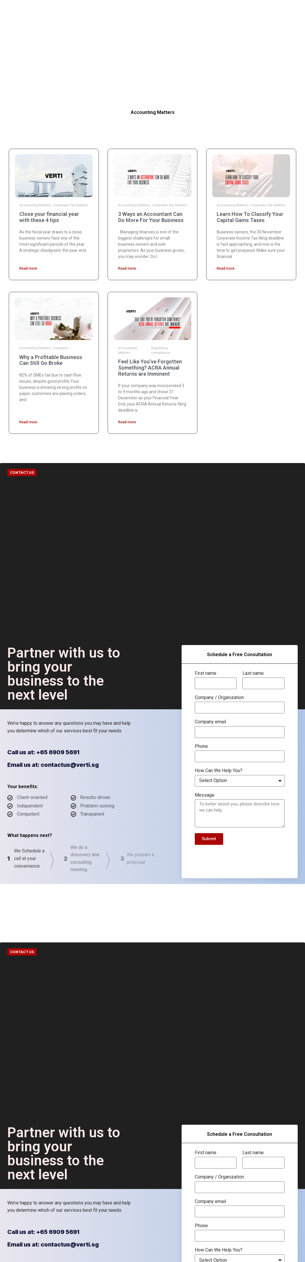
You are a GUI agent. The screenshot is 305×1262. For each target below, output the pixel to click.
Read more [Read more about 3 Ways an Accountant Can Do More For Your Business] (127, 268)
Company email (210, 721)
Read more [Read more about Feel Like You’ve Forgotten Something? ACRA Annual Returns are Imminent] (127, 422)
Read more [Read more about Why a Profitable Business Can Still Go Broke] (28, 422)
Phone (201, 746)
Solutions (135, 8)
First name (205, 673)
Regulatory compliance (160, 350)
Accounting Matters (35, 205)
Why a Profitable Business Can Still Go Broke (50, 360)
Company (60, 348)
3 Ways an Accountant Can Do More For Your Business (151, 217)
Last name (253, 673)
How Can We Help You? (218, 770)
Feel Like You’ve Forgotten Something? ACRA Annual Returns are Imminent (150, 367)
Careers (146, 26)
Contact (191, 8)
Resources (164, 8)
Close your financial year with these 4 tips (49, 217)
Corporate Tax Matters (70, 205)
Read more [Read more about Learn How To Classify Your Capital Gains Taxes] (226, 268)
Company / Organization (219, 697)
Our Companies (101, 8)
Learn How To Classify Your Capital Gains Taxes (250, 217)
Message (204, 795)
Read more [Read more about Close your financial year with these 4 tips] (28, 268)
